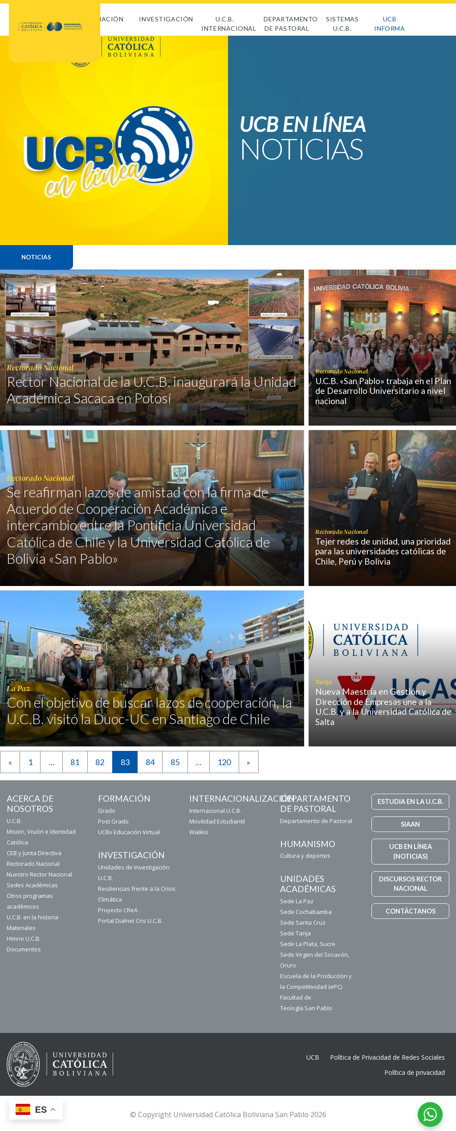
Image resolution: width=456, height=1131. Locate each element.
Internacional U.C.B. (215, 811)
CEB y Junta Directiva (34, 853)
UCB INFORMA (389, 23)
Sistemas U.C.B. (342, 23)
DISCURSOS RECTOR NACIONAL (410, 884)
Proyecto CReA (118, 910)
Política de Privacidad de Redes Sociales (387, 1057)
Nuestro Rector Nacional (39, 874)
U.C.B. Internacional (228, 23)
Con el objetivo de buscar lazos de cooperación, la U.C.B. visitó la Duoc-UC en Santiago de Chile (149, 710)
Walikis (198, 832)
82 (99, 762)
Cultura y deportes (305, 856)
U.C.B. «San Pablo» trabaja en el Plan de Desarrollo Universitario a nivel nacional (383, 391)
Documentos (24, 949)
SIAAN (410, 824)
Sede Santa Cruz (303, 922)
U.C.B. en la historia (32, 917)
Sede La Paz (297, 901)
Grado (106, 811)
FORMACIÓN (102, 19)
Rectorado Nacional (33, 864)
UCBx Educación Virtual (129, 832)
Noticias (36, 257)
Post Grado (113, 821)
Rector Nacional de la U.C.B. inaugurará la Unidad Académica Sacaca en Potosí (152, 389)
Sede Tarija (295, 933)
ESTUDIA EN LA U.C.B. (410, 801)
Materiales (21, 928)
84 (150, 762)
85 (175, 762)
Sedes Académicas (32, 885)
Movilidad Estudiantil (217, 821)
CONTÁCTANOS (411, 911)
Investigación (166, 19)
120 (224, 762)
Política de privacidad (414, 1072)
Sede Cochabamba (306, 912)
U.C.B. (14, 821)
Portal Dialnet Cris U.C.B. (130, 921)
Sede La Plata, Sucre (307, 944)
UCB (312, 1057)
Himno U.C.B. (24, 938)
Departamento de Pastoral (291, 23)
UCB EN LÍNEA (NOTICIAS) (410, 851)
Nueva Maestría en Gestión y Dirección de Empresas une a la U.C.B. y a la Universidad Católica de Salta (383, 706)
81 (74, 762)
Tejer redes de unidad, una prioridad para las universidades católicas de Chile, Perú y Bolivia (383, 551)
